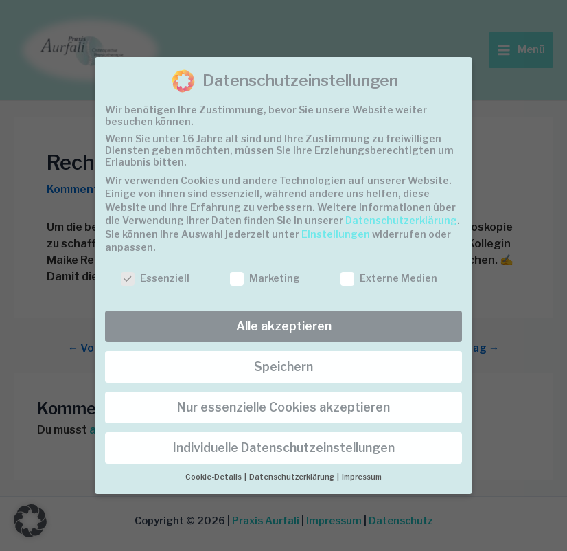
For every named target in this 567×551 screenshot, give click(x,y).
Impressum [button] (362, 477)
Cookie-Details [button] (214, 477)
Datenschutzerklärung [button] (292, 477)
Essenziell (155, 278)
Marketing (265, 278)
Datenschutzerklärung (401, 220)
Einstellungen (335, 234)
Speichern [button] (283, 366)
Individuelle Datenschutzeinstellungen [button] (284, 447)
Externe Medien (388, 278)
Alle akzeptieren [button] (284, 326)
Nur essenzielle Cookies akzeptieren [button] (283, 407)
